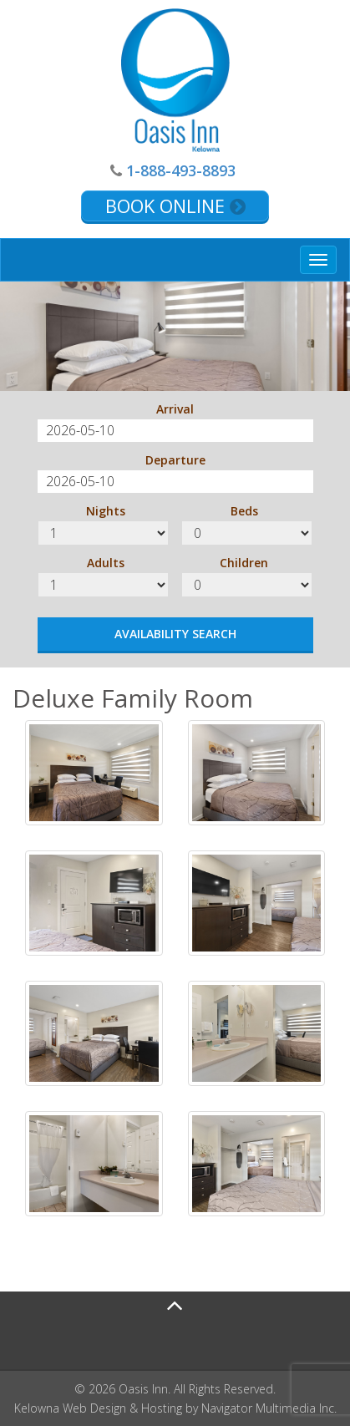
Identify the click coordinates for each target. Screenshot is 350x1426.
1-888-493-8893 (181, 170)
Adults (105, 563)
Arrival (175, 409)
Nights (105, 511)
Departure (175, 460)
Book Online (175, 205)
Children (244, 563)
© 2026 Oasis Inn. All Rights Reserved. (175, 1389)
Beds (244, 511)
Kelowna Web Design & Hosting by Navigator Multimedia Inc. (175, 1408)
